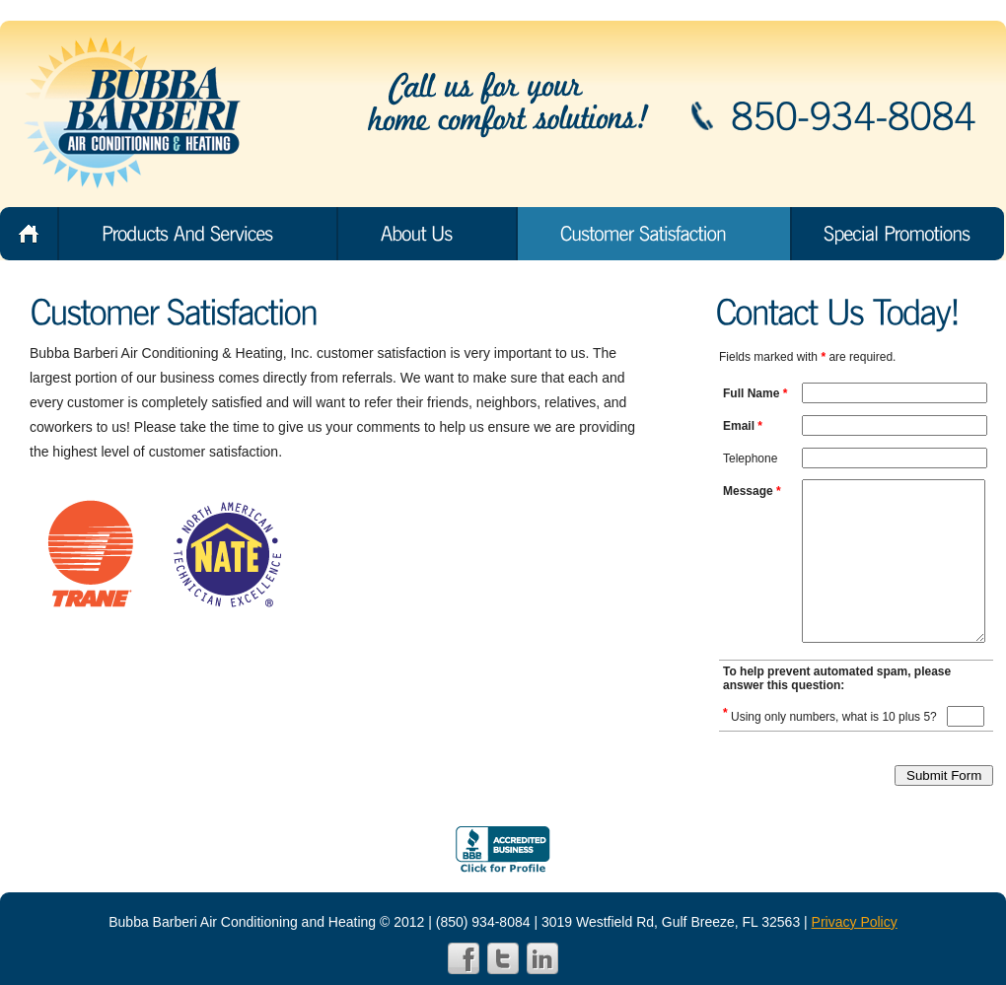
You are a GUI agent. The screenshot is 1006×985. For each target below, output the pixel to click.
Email (742, 426)
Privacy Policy (855, 922)
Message (752, 491)
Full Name (755, 393)
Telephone (750, 458)
